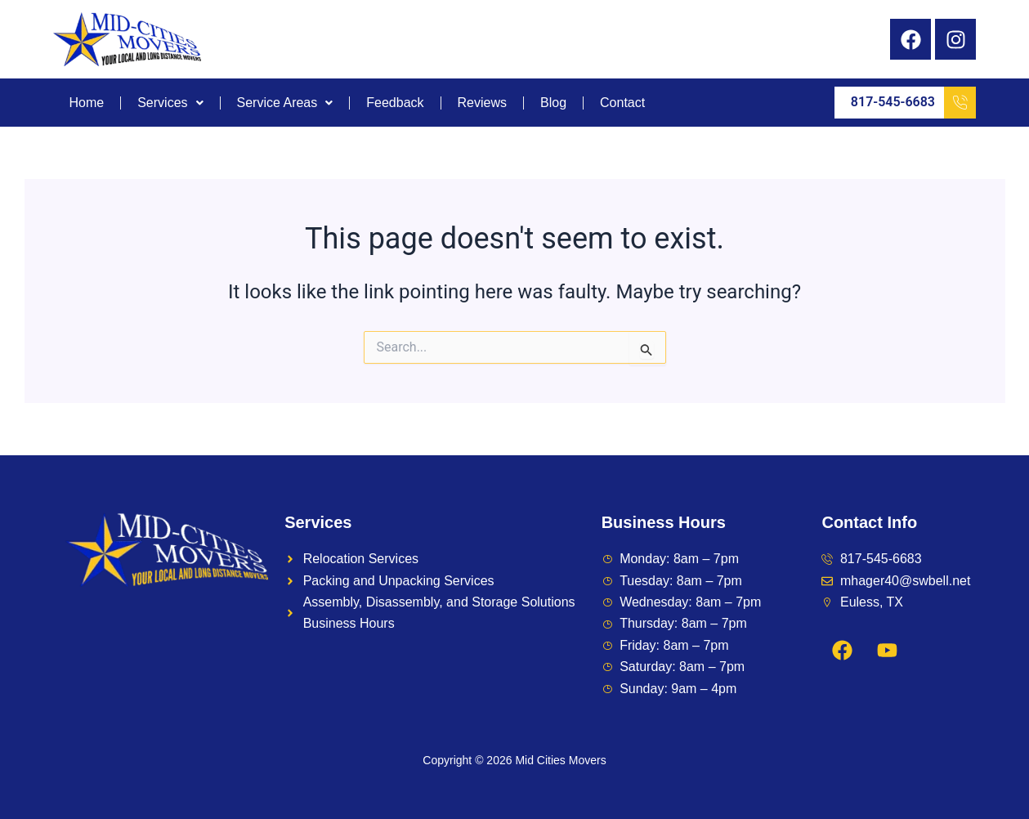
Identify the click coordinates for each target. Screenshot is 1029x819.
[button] (170, 103)
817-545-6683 (913, 103)
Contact (622, 103)
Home (87, 103)
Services (170, 103)
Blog (553, 103)
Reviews (482, 103)
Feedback (394, 103)
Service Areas (285, 103)
